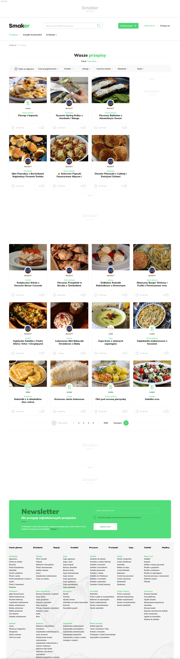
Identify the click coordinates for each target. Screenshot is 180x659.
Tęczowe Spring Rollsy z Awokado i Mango (69, 117)
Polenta (147, 582)
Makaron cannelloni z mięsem (48, 657)
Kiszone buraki (150, 608)
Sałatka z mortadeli (98, 579)
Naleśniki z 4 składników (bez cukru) (28, 400)
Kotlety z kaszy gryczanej (154, 565)
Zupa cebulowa (69, 587)
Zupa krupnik (68, 565)
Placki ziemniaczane (44, 567)
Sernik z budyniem (124, 559)
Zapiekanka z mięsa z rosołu (74, 637)
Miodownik (121, 582)
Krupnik (147, 562)
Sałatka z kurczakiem (98, 567)
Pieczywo (93, 547)
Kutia (38, 614)
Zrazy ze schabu (42, 579)
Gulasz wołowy (15, 634)
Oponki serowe (69, 600)
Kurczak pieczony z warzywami (156, 576)
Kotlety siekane (42, 570)
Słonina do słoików (151, 619)
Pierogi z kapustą (28, 115)
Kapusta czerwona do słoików (156, 611)
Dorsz (38, 573)
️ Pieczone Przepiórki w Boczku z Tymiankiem (69, 284)
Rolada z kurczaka (97, 632)
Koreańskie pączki (70, 608)
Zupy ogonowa (69, 559)
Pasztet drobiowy (16, 600)
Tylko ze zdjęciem (26, 69)
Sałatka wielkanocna (17, 617)
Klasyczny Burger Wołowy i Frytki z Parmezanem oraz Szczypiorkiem (152, 285)
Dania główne (27, 113)
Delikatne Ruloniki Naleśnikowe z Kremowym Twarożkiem (111, 285)
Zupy (111, 338)
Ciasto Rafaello (123, 570)
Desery (111, 280)
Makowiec (121, 573)
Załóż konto (149, 26)
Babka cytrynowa (16, 608)
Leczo (11, 626)
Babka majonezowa (125, 600)
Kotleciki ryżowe (150, 579)
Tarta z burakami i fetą (99, 629)
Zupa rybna (40, 597)
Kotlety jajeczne (96, 626)
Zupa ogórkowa (69, 582)
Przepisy (14, 34)
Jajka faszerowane (16, 594)
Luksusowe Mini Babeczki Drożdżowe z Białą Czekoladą (69, 343)
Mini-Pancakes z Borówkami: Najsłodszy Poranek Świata (28, 175)
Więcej (53, 529)
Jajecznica (13, 559)
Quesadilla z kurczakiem (100, 637)
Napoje (56, 547)
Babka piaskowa (16, 611)
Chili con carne (15, 637)
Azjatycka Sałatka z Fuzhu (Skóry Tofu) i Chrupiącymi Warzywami (28, 343)
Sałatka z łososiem (97, 565)
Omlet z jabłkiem (16, 573)
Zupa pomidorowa (70, 584)
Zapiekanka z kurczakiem (73, 629)
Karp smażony (41, 605)
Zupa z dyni (67, 562)
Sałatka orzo (152, 399)
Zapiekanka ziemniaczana (73, 632)
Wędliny (166, 547)
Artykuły (51, 34)
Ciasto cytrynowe (124, 579)
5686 (106, 423)
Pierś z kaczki (41, 559)
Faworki (66, 597)
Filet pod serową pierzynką (111, 399)
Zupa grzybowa (42, 600)
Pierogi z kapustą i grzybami (47, 608)
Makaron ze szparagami (99, 600)
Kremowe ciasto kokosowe (69, 399)
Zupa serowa (68, 576)
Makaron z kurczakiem (45, 565)
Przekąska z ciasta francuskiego (103, 634)
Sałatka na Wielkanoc (99, 576)
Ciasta (69, 396)
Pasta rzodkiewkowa (98, 602)
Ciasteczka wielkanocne (18, 602)
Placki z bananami (16, 584)
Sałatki (28, 280)
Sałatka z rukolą (96, 573)
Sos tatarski (14, 614)
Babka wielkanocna (17, 605)
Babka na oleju (123, 567)
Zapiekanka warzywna (72, 634)
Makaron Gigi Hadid (44, 649)
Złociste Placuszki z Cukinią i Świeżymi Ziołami (111, 175)
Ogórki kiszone (150, 600)
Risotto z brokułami (151, 570)
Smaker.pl (12, 45)
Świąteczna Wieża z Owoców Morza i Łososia (28, 284)
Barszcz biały (68, 570)
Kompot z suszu (42, 611)
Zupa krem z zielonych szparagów (110, 342)
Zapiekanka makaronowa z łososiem (152, 342)
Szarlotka (121, 565)
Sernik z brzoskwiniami (99, 605)
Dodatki (74, 547)
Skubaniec (121, 584)
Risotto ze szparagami (153, 573)
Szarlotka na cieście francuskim (75, 602)
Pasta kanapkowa (16, 567)
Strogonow (13, 632)
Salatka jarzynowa (97, 570)
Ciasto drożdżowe (124, 562)
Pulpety (39, 562)
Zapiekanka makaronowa (46, 576)
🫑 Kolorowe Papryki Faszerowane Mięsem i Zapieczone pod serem (69, 176)
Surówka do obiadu (98, 559)
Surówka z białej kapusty (100, 584)
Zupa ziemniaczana (71, 573)
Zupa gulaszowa (69, 579)
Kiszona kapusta (150, 594)
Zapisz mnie (105, 526)
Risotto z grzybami (151, 567)
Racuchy (12, 565)
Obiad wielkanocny (16, 597)
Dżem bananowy (150, 614)
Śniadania (28, 171)
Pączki (65, 594)
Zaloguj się (165, 26)
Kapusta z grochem (43, 602)
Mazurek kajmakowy (125, 597)
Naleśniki (13, 570)
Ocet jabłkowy (150, 597)
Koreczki (66, 605)
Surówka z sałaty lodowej (100, 562)
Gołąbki (147, 559)
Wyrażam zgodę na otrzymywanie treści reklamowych (117, 517)
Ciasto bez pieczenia (125, 576)
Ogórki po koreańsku (152, 617)
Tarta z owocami (123, 594)
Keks (38, 617)
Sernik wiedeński (96, 608)
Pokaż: (90, 61)
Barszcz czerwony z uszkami (47, 594)
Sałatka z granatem (98, 582)
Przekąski (69, 113)
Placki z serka (14, 576)
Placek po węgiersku (17, 629)
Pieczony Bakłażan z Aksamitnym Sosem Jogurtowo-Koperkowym (110, 118)
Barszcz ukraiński (70, 567)
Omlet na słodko (15, 562)
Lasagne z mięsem (70, 640)
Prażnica (12, 587)
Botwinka (94, 594)
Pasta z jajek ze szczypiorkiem (102, 597)
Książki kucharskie (32, 34)
